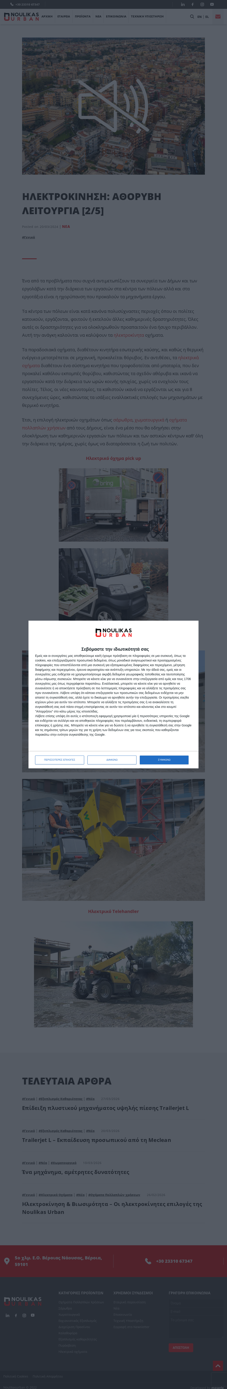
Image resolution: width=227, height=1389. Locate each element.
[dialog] (113, 694)
